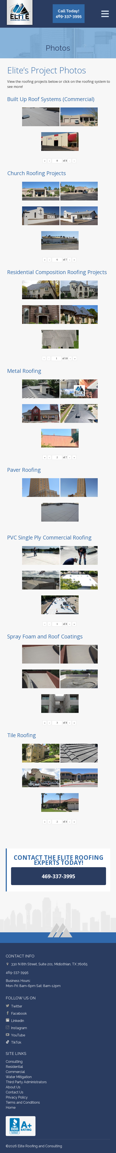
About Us (13, 1087)
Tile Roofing (21, 735)
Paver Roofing (24, 469)
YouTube (18, 1035)
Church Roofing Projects (36, 173)
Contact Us (14, 1092)
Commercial (15, 1072)
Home (11, 1108)
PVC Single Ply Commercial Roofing (49, 537)
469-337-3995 (17, 972)
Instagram (19, 1028)
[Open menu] (105, 14)
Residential (14, 1067)
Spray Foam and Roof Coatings (45, 636)
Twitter (16, 1006)
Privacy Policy (17, 1097)
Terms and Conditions (23, 1102)
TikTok (16, 1042)
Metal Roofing (24, 370)
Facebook (19, 1013)
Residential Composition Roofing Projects (57, 272)
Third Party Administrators (26, 1082)
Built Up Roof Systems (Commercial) (50, 99)
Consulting (14, 1062)
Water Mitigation (19, 1077)
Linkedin (17, 1021)
